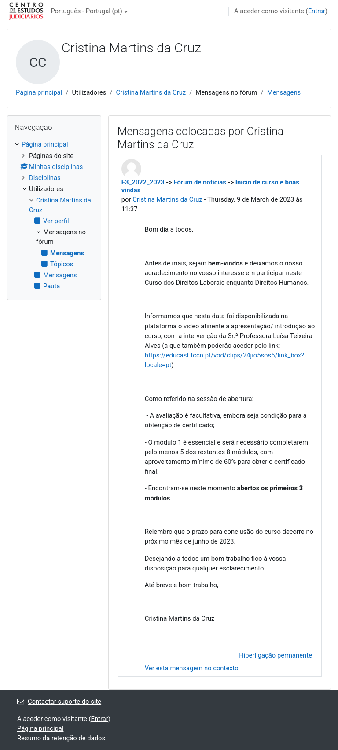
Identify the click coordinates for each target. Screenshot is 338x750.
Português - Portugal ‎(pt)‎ (86, 11)
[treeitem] (54, 215)
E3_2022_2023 (143, 182)
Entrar (316, 11)
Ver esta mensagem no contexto (192, 668)
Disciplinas (45, 178)
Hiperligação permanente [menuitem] (275, 655)
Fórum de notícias (199, 182)
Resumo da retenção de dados (61, 738)
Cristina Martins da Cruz (151, 92)
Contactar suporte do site (59, 702)
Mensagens (284, 92)
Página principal (39, 92)
